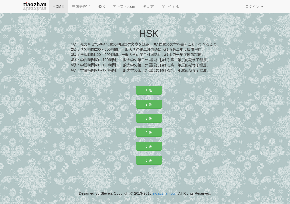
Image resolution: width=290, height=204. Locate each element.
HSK (101, 6)
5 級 (149, 146)
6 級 (149, 160)
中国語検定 (81, 6)
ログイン (254, 6)
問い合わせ (171, 6)
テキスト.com (124, 6)
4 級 (149, 132)
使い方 (148, 6)
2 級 (149, 104)
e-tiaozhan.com (164, 193)
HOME (58, 6)
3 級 (149, 118)
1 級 (149, 90)
